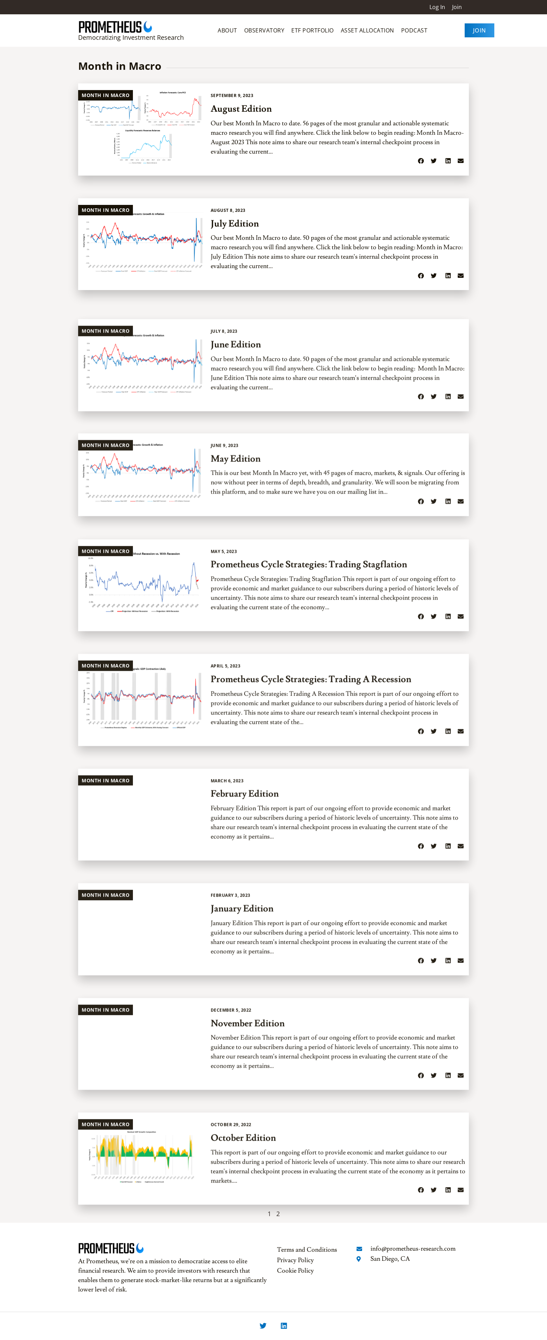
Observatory (264, 30)
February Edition (245, 889)
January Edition (242, 1003)
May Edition (236, 544)
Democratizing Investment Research (131, 37)
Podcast (414, 30)
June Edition (236, 439)
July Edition (235, 224)
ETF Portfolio (312, 30)
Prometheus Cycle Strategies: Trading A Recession (311, 774)
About (227, 30)
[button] (421, 161)
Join (457, 7)
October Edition (243, 1232)
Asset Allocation (367, 30)
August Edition (241, 110)
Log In (437, 7)
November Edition (248, 1118)
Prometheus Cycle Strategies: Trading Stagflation (309, 659)
